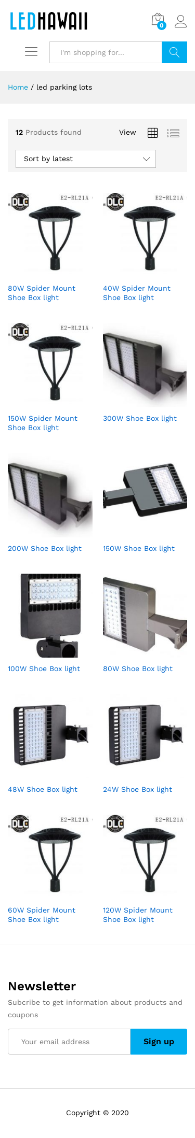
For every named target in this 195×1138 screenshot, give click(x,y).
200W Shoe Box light (45, 548)
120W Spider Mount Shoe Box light (138, 914)
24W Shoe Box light (137, 789)
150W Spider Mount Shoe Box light (42, 423)
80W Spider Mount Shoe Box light (41, 293)
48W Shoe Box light (42, 789)
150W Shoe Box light (139, 548)
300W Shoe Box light (140, 418)
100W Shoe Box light (44, 668)
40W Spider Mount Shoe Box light (137, 293)
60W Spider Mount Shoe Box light (41, 914)
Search (174, 52)
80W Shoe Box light (138, 668)
